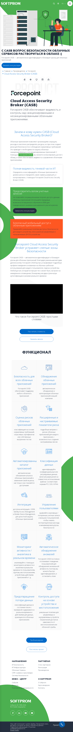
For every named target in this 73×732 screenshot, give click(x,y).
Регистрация (42, 667)
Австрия (58, 3)
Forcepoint (32, 71)
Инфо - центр (19, 679)
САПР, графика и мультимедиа (22, 673)
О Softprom (44, 679)
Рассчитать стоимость (36, 331)
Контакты (41, 688)
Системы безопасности (20, 675)
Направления (19, 661)
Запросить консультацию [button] (24, 211)
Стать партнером (44, 665)
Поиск (54, 3)
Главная (7, 71)
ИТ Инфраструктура (19, 667)
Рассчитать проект (36, 649)
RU (63, 4)
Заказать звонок (36, 339)
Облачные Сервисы (19, 670)
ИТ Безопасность (18, 665)
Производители (19, 71)
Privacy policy (14, 730)
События (15, 683)
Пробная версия (36, 640)
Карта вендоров (44, 685)
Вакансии (15, 685)
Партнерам (44, 661)
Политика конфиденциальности (22, 688)
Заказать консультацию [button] (12, 65)
